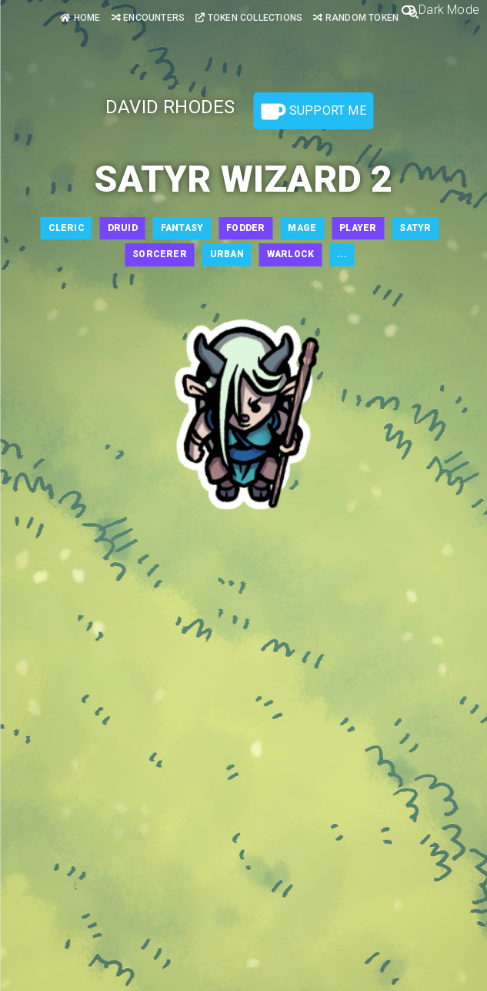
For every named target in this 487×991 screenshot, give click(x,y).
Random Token (356, 17)
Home (80, 17)
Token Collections (248, 17)
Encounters (148, 17)
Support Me (314, 111)
